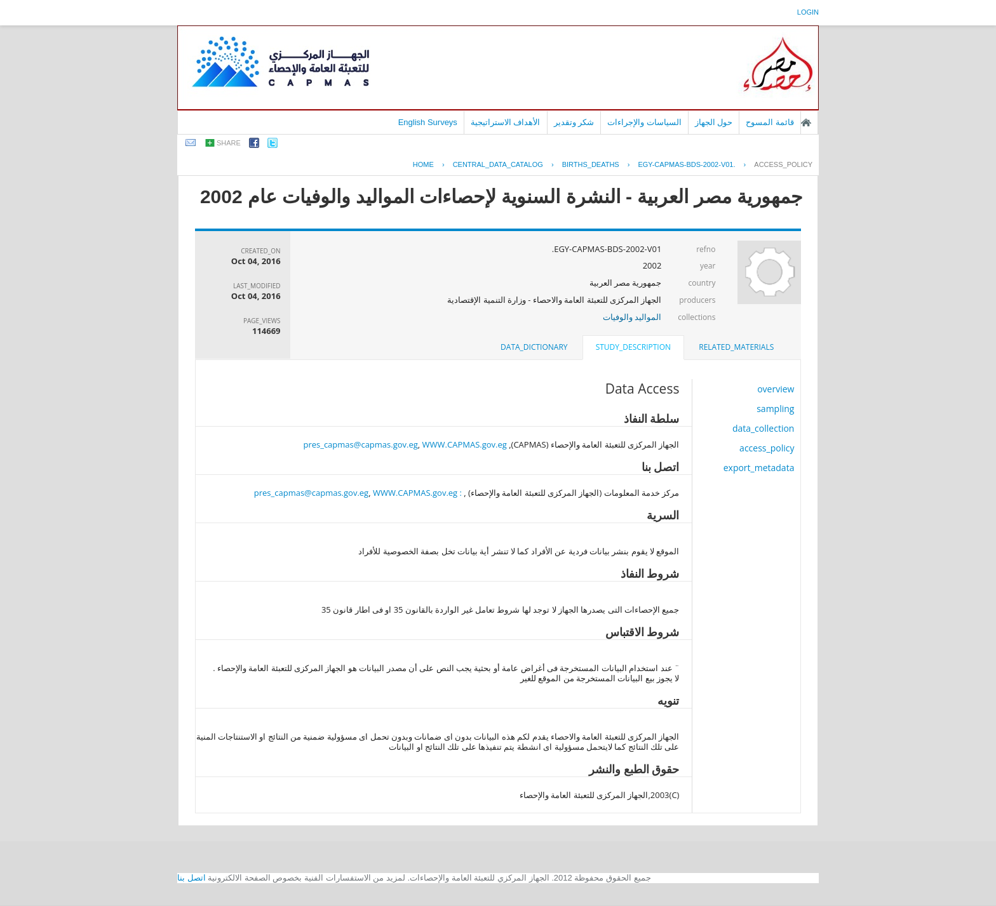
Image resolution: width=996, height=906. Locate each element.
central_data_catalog (498, 164)
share (229, 143)
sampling (775, 409)
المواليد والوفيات (632, 317)
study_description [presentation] (633, 347)
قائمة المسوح (770, 122)
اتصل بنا (191, 878)
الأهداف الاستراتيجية (506, 122)
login (808, 12)
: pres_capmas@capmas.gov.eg (358, 492)
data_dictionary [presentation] (534, 347)
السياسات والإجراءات (644, 122)
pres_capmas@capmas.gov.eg (360, 444)
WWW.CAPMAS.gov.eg (464, 444)
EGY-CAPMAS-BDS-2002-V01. (686, 164)
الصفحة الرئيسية (806, 122)
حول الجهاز (714, 122)
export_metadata (759, 468)
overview (775, 389)
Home (423, 164)
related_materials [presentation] (736, 347)
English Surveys (427, 122)
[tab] (736, 347)
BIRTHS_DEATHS (590, 164)
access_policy (783, 164)
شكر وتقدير (574, 122)
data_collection (763, 428)
